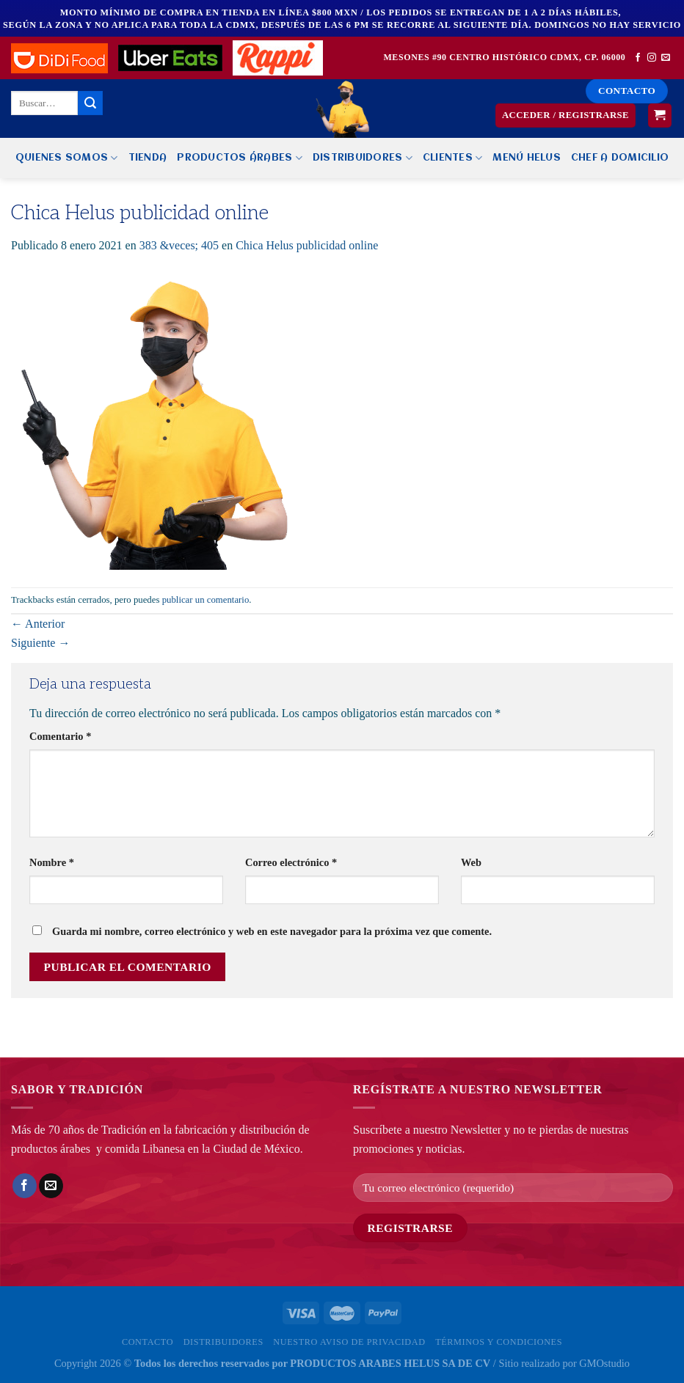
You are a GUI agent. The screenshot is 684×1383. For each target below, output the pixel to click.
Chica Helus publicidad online (307, 245)
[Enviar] (90, 103)
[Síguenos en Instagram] (651, 58)
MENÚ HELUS (526, 158)
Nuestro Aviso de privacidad (349, 1342)
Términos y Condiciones (498, 1342)
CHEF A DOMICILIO (620, 158)
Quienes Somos (66, 158)
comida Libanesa (145, 1148)
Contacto (147, 1342)
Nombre (51, 862)
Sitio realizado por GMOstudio (564, 1363)
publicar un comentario (206, 600)
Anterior (38, 623)
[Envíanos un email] (665, 58)
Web (471, 862)
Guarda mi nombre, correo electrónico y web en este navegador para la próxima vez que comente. (272, 931)
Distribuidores (362, 158)
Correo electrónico (291, 862)
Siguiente (40, 643)
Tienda (147, 158)
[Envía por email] (51, 1185)
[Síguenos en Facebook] (637, 58)
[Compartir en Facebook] (24, 1185)
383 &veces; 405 (179, 245)
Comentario (60, 736)
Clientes (453, 158)
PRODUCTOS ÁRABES (239, 158)
